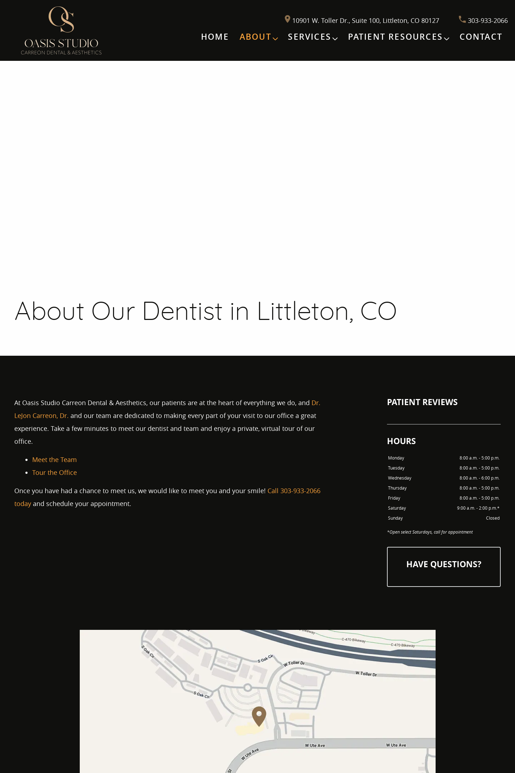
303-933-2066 (483, 20)
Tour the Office (54, 472)
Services (309, 36)
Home (215, 36)
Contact (481, 36)
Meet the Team (54, 459)
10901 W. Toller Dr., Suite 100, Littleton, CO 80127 (363, 20)
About (255, 36)
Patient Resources (395, 36)
